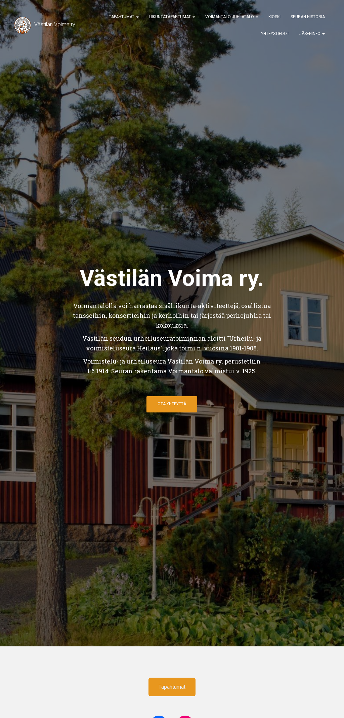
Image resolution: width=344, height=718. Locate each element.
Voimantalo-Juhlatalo (231, 16)
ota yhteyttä (172, 404)
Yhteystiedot (275, 33)
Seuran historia (308, 16)
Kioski (274, 16)
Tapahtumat (124, 16)
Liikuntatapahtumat (172, 16)
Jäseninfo (312, 33)
